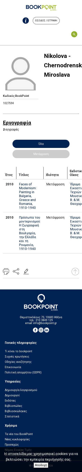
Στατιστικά (12, 416)
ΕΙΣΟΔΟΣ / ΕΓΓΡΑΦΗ (46, 20)
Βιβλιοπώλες (13, 406)
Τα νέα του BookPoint (19, 434)
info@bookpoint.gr (45, 323)
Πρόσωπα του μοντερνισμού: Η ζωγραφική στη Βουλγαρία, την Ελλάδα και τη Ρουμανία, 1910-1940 (30, 233)
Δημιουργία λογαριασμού (21, 390)
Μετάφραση (41, 154)
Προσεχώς (12, 444)
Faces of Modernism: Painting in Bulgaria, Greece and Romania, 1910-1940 (28, 196)
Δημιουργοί (12, 395)
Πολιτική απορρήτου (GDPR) (23, 372)
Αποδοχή (41, 465)
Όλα (41, 143)
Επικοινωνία (13, 367)
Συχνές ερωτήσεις (17, 356)
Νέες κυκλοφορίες (17, 439)
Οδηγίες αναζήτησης (18, 362)
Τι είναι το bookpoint (18, 351)
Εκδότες (10, 400)
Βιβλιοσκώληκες (16, 411)
